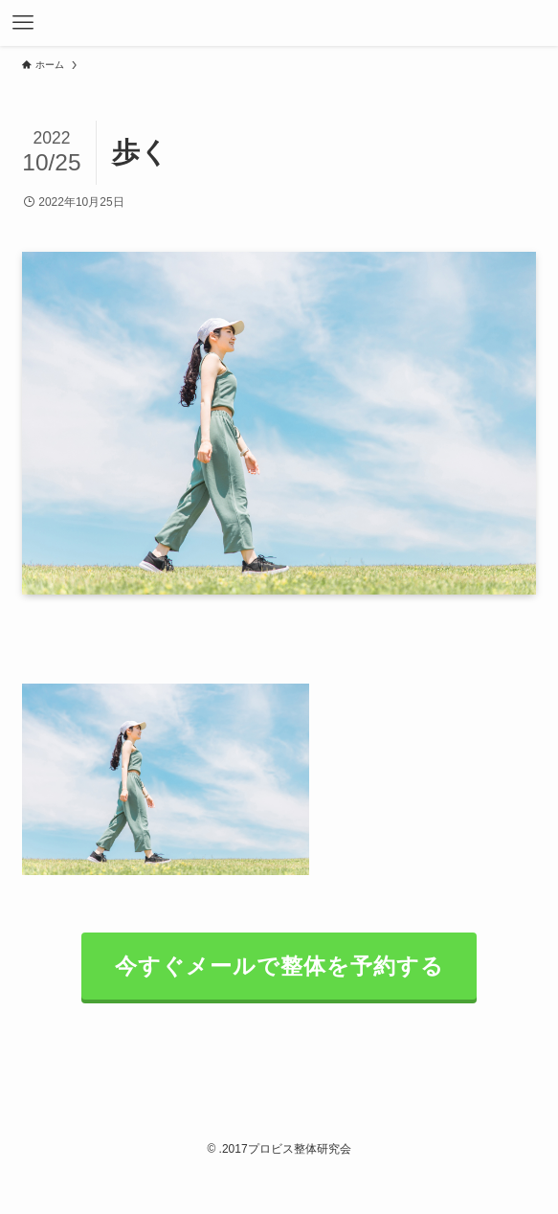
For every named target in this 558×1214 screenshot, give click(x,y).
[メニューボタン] (23, 23)
